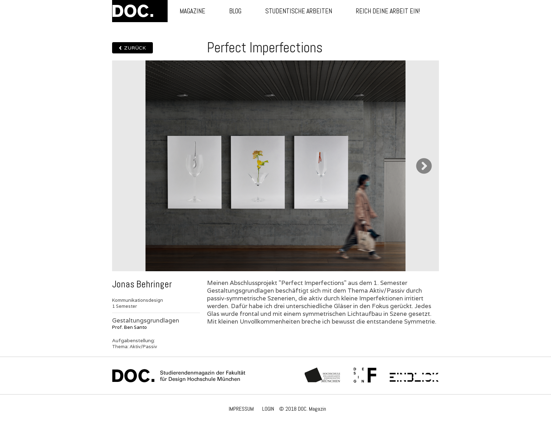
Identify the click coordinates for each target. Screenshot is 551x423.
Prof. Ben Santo (129, 327)
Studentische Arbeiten (298, 11)
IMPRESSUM (241, 408)
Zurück (135, 48)
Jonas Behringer (142, 284)
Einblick (414, 375)
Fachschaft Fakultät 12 (365, 375)
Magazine (192, 11)
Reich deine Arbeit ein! (388, 11)
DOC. (140, 11)
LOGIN (268, 408)
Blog (235, 11)
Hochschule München (323, 375)
